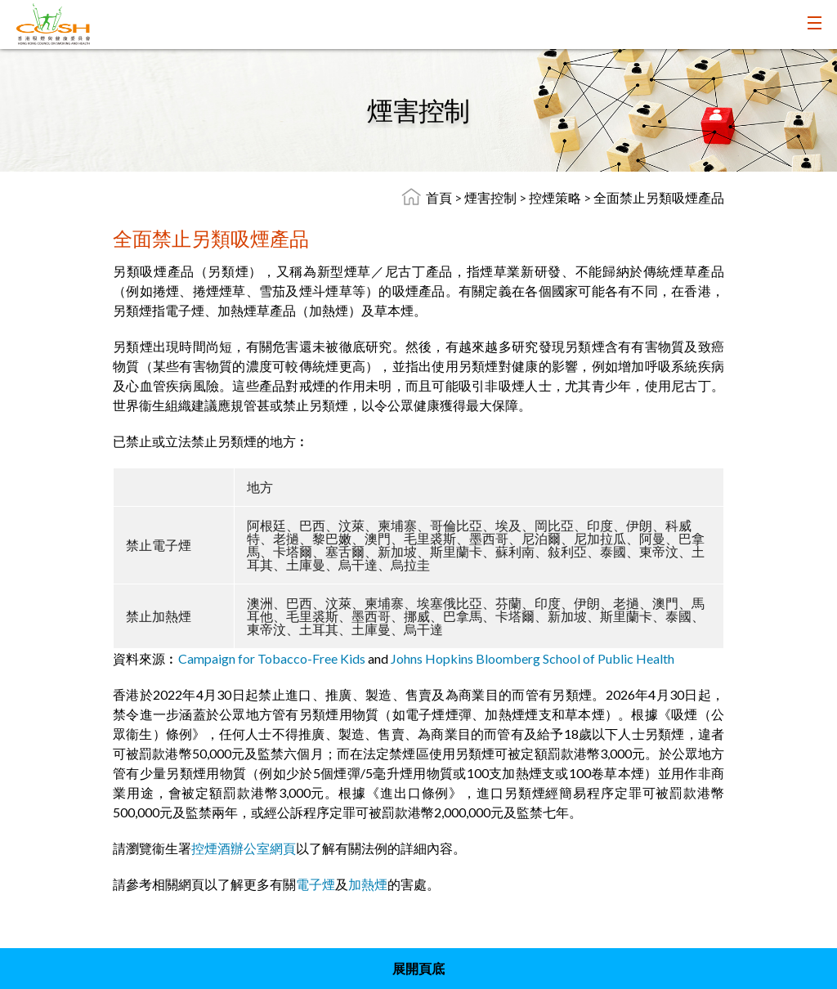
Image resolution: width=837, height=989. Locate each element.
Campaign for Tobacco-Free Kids (271, 658)
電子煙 (315, 884)
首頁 (439, 197)
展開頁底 (418, 968)
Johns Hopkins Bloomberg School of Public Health (532, 658)
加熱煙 (367, 884)
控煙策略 (556, 197)
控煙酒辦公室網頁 (243, 848)
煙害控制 (491, 197)
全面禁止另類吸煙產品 (658, 197)
